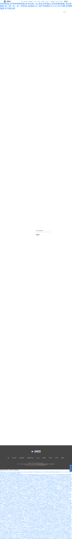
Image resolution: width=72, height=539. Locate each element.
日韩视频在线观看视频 (31, 505)
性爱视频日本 (29, 497)
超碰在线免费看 (31, 537)
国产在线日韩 (39, 514)
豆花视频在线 (45, 522)
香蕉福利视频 (10, 511)
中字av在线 (56, 537)
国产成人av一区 (44, 480)
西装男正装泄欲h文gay (54, 496)
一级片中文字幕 (26, 514)
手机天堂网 (33, 526)
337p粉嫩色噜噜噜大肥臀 (10, 528)
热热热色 (64, 504)
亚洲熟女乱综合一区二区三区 (25, 475)
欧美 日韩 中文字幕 (53, 511)
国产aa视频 (66, 474)
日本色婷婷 (55, 521)
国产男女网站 (37, 493)
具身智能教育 (30, 1)
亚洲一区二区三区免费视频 (23, 507)
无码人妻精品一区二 (14, 526)
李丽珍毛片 (41, 490)
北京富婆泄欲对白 (23, 498)
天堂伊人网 (3, 507)
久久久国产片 (66, 491)
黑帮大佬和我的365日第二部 (6, 476)
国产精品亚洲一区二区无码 (38, 491)
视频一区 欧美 (45, 482)
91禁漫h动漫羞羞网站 (48, 521)
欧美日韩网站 (37, 480)
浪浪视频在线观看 (29, 487)
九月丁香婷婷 (14, 499)
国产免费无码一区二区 (20, 493)
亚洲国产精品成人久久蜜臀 (63, 534)
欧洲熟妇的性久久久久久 (22, 474)
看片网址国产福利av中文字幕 (54, 476)
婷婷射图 (41, 526)
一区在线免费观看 (5, 505)
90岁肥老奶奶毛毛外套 (62, 516)
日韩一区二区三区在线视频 (30, 493)
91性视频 (22, 508)
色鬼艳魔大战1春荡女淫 (54, 478)
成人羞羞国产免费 (65, 499)
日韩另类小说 (10, 490)
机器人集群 (25, 1)
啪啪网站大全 (68, 487)
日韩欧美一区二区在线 (38, 510)
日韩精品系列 (4, 511)
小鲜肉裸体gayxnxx (40, 492)
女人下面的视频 (23, 503)
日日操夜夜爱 (38, 538)
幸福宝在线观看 (48, 528)
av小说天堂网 (17, 501)
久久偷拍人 (67, 481)
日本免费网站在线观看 (17, 511)
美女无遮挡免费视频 (62, 531)
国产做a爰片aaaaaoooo (52, 513)
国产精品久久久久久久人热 (34, 528)
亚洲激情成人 (55, 538)
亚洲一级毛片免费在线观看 (15, 519)
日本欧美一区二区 (57, 487)
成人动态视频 (45, 476)
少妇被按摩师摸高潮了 (56, 525)
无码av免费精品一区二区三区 (19, 538)
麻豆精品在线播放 (16, 475)
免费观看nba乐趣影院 (33, 519)
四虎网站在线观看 (27, 496)
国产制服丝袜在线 (38, 527)
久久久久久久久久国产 (60, 515)
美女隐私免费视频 (62, 480)
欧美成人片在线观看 (18, 515)
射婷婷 (48, 480)
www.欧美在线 (50, 493)
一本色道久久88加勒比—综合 (59, 498)
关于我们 (47, 1)
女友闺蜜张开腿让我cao (30, 480)
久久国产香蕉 (62, 536)
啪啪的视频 (37, 475)
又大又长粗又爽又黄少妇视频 (24, 513)
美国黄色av (6, 514)
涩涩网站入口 (16, 498)
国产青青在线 (28, 522)
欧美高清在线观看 (54, 509)
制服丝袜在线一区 (36, 474)
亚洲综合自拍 (31, 510)
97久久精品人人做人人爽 (49, 492)
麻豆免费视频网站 (31, 504)
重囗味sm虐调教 (25, 510)
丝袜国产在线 (61, 492)
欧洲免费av (29, 488)
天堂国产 (35, 492)
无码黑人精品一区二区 (25, 486)
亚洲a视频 (2, 513)
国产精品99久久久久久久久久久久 (24, 526)
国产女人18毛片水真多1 (15, 525)
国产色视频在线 (68, 519)
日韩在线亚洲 (48, 504)
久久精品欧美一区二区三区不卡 (38, 497)
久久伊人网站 (30, 507)
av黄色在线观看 (11, 510)
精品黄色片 (21, 496)
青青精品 (37, 531)
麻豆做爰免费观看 (50, 508)
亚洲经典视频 (30, 474)
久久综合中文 (9, 527)
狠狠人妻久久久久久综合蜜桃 (33, 501)
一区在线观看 (63, 487)
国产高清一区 (59, 521)
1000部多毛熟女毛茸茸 (39, 517)
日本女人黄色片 (38, 486)
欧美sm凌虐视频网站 (44, 507)
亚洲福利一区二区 (33, 481)
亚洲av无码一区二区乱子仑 (61, 501)
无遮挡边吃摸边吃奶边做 (62, 507)
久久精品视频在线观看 (58, 505)
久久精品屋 (31, 491)
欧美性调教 (46, 497)
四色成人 (39, 519)
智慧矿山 (39, 1)
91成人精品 (10, 514)
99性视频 (56, 482)
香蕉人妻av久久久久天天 (40, 505)
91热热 (28, 528)
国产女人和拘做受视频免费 (54, 519)
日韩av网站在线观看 (19, 502)
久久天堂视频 (46, 496)
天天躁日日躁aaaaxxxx (12, 508)
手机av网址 (38, 499)
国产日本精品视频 (31, 527)
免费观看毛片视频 (52, 497)
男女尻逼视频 (50, 488)
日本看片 (57, 531)
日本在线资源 (24, 509)
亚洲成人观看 (11, 488)
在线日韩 (61, 517)
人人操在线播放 (31, 509)
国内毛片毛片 (56, 517)
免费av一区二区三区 (40, 481)
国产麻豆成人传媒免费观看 (58, 474)
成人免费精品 (33, 488)
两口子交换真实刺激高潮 (9, 513)
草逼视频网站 (44, 488)
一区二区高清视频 (27, 508)
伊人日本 (45, 490)
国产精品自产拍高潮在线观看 (13, 532)
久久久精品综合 (7, 486)
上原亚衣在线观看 (36, 507)
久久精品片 (42, 487)
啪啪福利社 (5, 504)
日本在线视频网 (47, 481)
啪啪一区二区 (13, 486)
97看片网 (3, 536)
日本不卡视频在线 (33, 521)
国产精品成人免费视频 (22, 522)
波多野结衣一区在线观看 (66, 528)
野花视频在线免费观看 (25, 481)
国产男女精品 (14, 522)
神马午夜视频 (28, 476)
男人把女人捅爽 (24, 516)
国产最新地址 (51, 510)
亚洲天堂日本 (42, 484)
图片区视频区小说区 (33, 514)
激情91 (63, 479)
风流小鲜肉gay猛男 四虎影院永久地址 (15, 482)
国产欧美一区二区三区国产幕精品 (57, 485)
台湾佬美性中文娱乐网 (16, 480)
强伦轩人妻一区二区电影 (50, 531)
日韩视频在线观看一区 (19, 478)
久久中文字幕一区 (49, 474)
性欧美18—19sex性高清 (22, 488)
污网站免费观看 (29, 503)
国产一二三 (58, 488)
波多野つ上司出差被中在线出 (51, 502)
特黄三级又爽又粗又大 (39, 516)
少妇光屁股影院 (51, 522)
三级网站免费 (48, 509)
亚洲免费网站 (15, 490)
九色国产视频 (7, 502)
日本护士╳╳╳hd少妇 (55, 475)
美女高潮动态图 (61, 478)
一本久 (60, 486)
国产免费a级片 (29, 498)
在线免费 (60, 484)
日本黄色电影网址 (12, 493)
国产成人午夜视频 (41, 521)
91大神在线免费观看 (10, 538)
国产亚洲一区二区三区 (10, 501)
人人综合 (58, 481)
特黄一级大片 (16, 513)
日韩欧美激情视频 (36, 534)
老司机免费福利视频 (40, 496)
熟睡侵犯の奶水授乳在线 (51, 501)
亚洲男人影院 (11, 533)
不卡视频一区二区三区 (64, 520)
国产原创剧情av (42, 479)
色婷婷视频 (13, 502)
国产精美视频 (6, 493)
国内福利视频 (36, 490)
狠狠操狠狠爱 (31, 486)
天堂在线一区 (31, 490)
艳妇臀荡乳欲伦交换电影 (48, 487)
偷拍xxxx (57, 497)
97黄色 (21, 501)
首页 (21, 1)
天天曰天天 (24, 499)
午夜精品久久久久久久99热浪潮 (37, 476)
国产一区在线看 (7, 478)
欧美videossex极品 (38, 533)
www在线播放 (25, 479)
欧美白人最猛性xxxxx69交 (64, 475)
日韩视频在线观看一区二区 (47, 503)
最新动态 (43, 1)
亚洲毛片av (20, 520)
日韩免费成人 (5, 487)
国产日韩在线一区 (23, 505)
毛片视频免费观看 (32, 531)
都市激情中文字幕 (52, 515)
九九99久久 (64, 493)
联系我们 (61, 1)
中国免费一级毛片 (37, 537)
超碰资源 (45, 516)
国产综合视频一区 (64, 510)
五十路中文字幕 (3, 525)
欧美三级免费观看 (66, 517)
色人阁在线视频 (56, 491)
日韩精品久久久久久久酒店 (35, 513)
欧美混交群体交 (53, 481)
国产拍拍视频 (9, 497)
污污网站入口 (19, 499)
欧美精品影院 (45, 514)
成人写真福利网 (59, 504)
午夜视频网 (48, 485)
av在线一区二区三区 (43, 501)
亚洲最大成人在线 (4, 537)
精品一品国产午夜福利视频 (29, 485)
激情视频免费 (26, 531)
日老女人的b (34, 525)
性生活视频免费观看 (57, 532)
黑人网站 (11, 520)
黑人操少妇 (2, 486)
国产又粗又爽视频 (48, 484)
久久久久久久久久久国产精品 (11, 521)
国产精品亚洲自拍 (43, 485)
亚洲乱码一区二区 (65, 505)
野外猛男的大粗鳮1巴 (50, 532)
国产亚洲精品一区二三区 (4, 488)
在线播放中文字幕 (23, 534)
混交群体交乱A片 (31, 517)
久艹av (41, 493)
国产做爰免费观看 (8, 499)
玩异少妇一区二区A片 (61, 502)
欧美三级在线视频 (5, 533)
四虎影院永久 (56, 514)
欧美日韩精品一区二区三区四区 (28, 502)
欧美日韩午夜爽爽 (44, 538)
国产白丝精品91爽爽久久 (21, 521)
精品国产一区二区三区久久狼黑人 (33, 484)
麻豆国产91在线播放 (17, 485)
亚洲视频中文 (42, 532)
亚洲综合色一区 (11, 537)
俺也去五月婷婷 (55, 516)
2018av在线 (26, 504)
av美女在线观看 (68, 515)
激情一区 (40, 522)
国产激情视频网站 (55, 484)
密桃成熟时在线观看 (22, 484)
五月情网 (4, 509)
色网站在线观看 (51, 507)
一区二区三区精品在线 (27, 482)
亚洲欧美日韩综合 (63, 514)
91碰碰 (70, 485)
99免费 (54, 488)
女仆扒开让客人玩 (4, 508)
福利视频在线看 (43, 531)
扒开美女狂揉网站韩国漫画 (18, 514)
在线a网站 (47, 511)
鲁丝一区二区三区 (4, 517)
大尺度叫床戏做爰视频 (23, 537)
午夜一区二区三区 (61, 509)
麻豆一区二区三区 (21, 492)
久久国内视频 (65, 521)
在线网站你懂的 (59, 479)
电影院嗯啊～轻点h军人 (24, 519)
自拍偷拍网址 (35, 511)
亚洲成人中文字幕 (67, 496)
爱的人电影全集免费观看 (64, 525)
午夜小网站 (33, 538)
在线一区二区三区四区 (33, 515)
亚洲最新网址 (66, 485)
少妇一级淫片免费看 (9, 475)
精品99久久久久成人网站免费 (41, 520)
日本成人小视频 (4, 484)
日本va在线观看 (41, 478)
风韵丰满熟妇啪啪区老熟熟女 (65, 476)
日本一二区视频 (24, 511)
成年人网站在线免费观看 (54, 536)
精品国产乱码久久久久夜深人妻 (11, 507)
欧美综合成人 (56, 520)
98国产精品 (11, 479)
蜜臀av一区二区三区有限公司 (14, 534)
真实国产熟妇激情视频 (49, 505)
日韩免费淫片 (63, 511)
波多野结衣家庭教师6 (45, 515)
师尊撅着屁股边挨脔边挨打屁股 (39, 509)
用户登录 (57, 1)
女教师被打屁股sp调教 (55, 490)
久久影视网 (18, 505)
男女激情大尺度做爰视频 (6, 480)
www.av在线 (7, 526)
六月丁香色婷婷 (28, 538)
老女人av (28, 521)
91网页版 (4, 501)
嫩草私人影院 (29, 534)
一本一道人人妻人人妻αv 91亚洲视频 (29, 520)
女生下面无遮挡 (43, 474)
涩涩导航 (3, 475)
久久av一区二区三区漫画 (16, 497)
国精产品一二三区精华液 (31, 499)
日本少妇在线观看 (31, 516)
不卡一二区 (8, 525)
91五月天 (12, 478)
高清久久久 (50, 538)
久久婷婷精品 (25, 501)
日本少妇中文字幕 (54, 534)
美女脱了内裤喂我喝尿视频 (23, 490)
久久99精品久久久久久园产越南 (25, 525)
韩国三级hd (51, 498)
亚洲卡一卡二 (24, 497)
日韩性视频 (37, 526)
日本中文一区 (23, 528)
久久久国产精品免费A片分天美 (13, 484)
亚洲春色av (56, 492)
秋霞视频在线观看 (44, 513)
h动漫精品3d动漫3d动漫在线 (45, 475)
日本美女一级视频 (55, 503)
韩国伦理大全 (8, 481)
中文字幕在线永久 (34, 508)
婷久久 (16, 488)
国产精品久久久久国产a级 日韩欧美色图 (7, 474)
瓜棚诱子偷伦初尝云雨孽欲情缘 (34, 532)
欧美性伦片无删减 (14, 492)
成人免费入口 (63, 488)
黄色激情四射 (66, 533)
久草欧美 (22, 485)
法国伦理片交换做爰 (45, 519)
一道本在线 (62, 481)
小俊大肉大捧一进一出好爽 (14, 491)
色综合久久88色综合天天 (36, 503)
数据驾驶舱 (52, 1)
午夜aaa (48, 536)
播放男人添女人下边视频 (54, 480)
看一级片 (39, 515)
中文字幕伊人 (21, 504)
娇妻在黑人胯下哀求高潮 (33, 478)
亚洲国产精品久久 (55, 486)
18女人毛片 (60, 538)
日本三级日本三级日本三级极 (36, 482)
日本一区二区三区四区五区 (51, 479)
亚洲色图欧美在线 (57, 510)
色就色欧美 (43, 537)
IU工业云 (35, 1)
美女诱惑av (33, 475)
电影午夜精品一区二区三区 (42, 536)
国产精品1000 (62, 490)
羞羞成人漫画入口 (36, 487)
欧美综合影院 (68, 526)
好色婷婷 (18, 508)
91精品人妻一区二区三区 (63, 503)
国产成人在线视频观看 (66, 486)
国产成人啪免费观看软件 (16, 481)
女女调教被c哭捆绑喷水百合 (14, 496)
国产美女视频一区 (38, 502)
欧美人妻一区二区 (35, 522)
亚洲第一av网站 (5, 510)
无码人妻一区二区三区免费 (58, 533)
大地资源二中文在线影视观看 (34, 479)
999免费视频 (2, 516)
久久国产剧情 (18, 516)
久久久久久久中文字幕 (16, 527)
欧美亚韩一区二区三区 (29, 492)
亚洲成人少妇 (30, 511)
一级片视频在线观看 (65, 532)
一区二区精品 (5, 503)
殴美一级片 (44, 502)
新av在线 (55, 508)
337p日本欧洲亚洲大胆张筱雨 (45, 534)
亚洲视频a (51, 533)
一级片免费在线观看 (57, 493)
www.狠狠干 (7, 520)
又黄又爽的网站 (44, 499)
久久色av (58, 511)
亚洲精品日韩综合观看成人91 (12, 504)
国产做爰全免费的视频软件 (40, 504)
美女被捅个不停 (46, 510)
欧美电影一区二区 (33, 536)
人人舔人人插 (53, 504)
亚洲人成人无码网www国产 (17, 509)
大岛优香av (17, 537)
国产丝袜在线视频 (54, 527)
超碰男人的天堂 (23, 480)
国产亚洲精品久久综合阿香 (13, 517)
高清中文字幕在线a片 (51, 499)
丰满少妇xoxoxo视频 (47, 525)
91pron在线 (61, 482)
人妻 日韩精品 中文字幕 (18, 479)
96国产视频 (46, 493)
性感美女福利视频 (45, 533)
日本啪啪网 (11, 531)
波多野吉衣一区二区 (21, 487)
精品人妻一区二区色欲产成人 (46, 486)
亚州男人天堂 (23, 476)
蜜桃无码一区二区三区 (50, 537)
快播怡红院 (37, 485)
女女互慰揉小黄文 (42, 511)
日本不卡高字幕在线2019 (47, 491)
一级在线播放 (39, 488)
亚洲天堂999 (7, 536)
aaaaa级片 (6, 496)
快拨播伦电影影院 (58, 499)
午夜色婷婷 (17, 503)
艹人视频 (56, 507)
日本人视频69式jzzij (30, 533)
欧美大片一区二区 (5, 491)
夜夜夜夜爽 (63, 522)
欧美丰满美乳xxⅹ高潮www (8, 485)
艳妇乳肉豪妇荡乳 (11, 503)
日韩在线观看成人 (24, 527)
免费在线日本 (61, 491)
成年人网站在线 (46, 498)
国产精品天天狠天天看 (8, 522)
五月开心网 (49, 516)
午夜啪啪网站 (33, 496)
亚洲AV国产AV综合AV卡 (23, 491)
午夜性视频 (18, 486)
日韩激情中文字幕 (50, 520)
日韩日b (49, 490)
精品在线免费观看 (51, 482)
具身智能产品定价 (30, 457)
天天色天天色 (18, 528)
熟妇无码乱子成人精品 (16, 476)
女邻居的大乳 (40, 498)
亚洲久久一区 (42, 528)
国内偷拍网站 (25, 478)
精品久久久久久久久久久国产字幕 (21, 533)
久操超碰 (66, 478)
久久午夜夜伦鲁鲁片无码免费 (48, 517)
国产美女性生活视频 (18, 510)
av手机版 (16, 474)
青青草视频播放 (4, 490)
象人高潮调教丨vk (25, 515)
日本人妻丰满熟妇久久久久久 (49, 526)
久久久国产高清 (51, 514)
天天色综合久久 (69, 511)
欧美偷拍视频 (46, 478)
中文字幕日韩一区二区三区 (18, 531)
